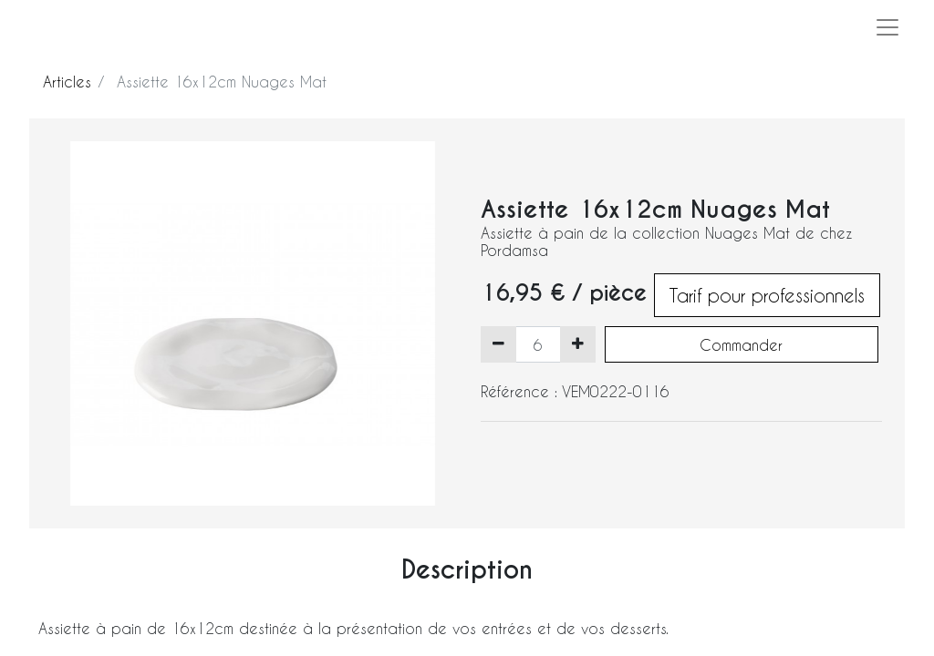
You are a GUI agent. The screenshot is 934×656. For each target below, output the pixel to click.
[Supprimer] (498, 344)
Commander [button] (741, 345)
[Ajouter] (578, 344)
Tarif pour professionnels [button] (767, 295)
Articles (67, 81)
